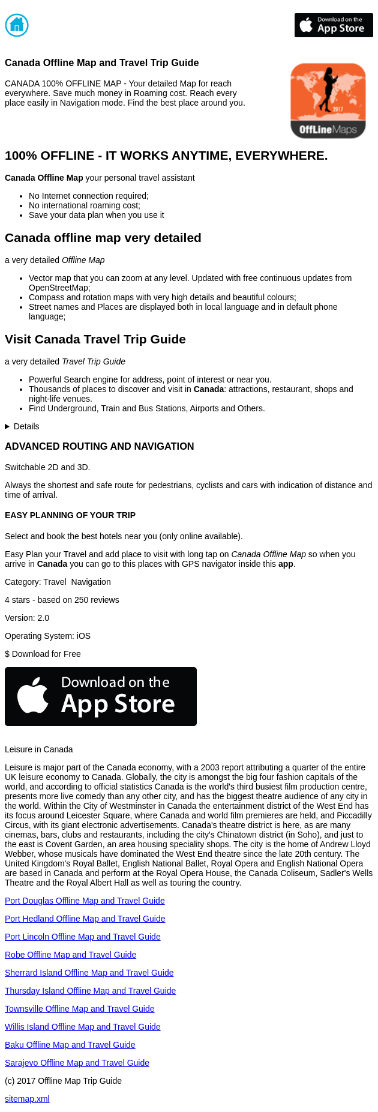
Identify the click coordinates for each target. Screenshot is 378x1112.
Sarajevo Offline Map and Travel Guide (77, 1063)
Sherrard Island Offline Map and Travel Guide (89, 973)
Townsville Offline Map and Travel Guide (80, 1009)
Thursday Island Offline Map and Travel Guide (90, 991)
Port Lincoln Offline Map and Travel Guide (83, 936)
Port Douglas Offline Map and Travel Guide (85, 900)
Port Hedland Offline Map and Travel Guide (85, 918)
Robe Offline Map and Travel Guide (70, 954)
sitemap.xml (27, 1099)
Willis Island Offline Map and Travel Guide (83, 1027)
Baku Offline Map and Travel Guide (70, 1045)
